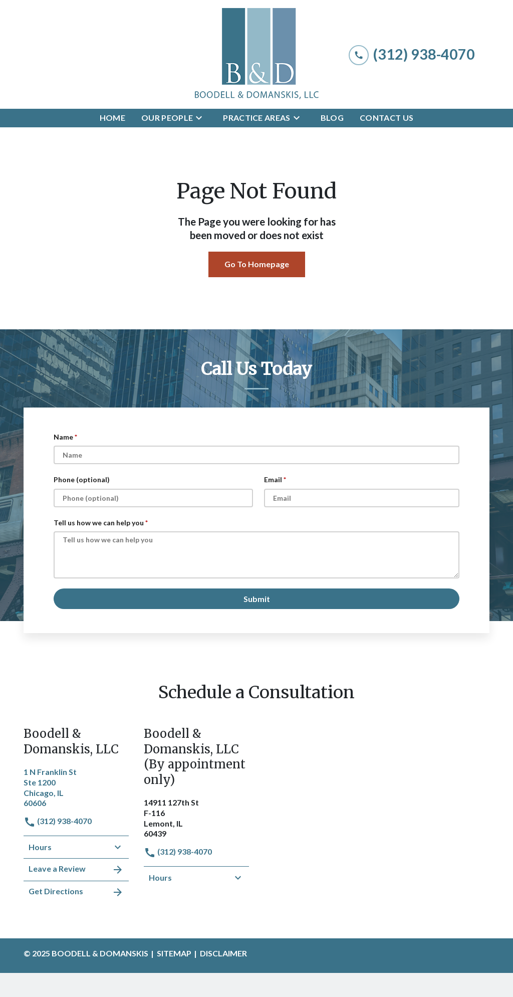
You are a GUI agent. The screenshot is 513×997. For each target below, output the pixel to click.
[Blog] (332, 118)
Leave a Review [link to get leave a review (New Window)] (76, 870)
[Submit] (256, 598)
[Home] (112, 118)
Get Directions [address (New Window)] (76, 892)
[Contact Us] (386, 118)
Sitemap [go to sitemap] (174, 953)
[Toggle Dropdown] (202, 118)
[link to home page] (256, 54)
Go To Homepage (256, 264)
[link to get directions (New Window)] (76, 786)
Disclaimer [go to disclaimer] (223, 953)
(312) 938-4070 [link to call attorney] (58, 821)
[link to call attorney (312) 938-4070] (412, 54)
